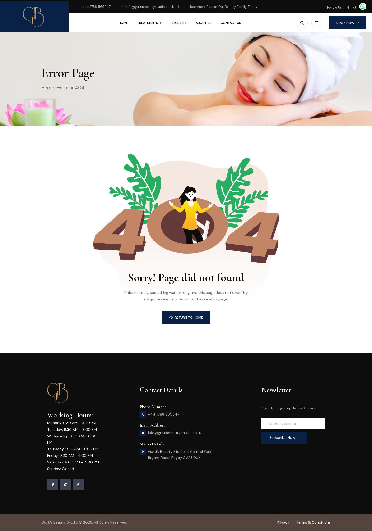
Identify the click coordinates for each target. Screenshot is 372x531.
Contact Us (231, 23)
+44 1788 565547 (97, 7)
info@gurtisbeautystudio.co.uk (150, 7)
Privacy (283, 522)
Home (123, 23)
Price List (179, 23)
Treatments (147, 23)
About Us (204, 23)
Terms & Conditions (313, 522)
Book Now (347, 23)
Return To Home (186, 317)
